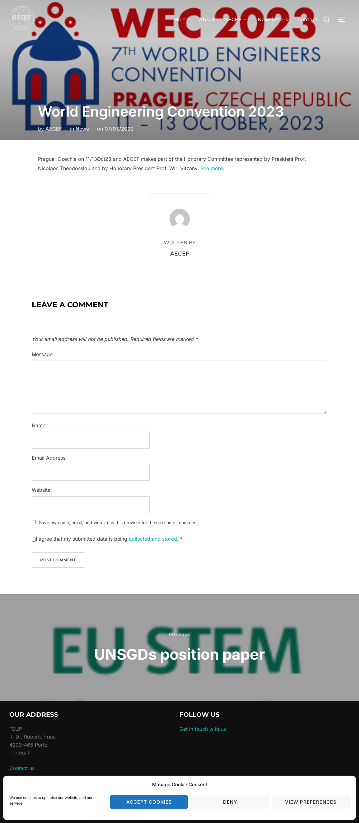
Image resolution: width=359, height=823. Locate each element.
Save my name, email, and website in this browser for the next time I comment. (119, 522)
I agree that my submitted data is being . (109, 539)
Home (182, 19)
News (82, 129)
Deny (230, 802)
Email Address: (49, 458)
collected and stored (153, 539)
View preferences (311, 802)
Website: (42, 490)
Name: (39, 425)
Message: (43, 354)
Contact (307, 19)
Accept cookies (149, 802)
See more (211, 168)
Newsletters (273, 19)
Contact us (22, 768)
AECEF (236, 19)
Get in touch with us (203, 729)
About (207, 19)
